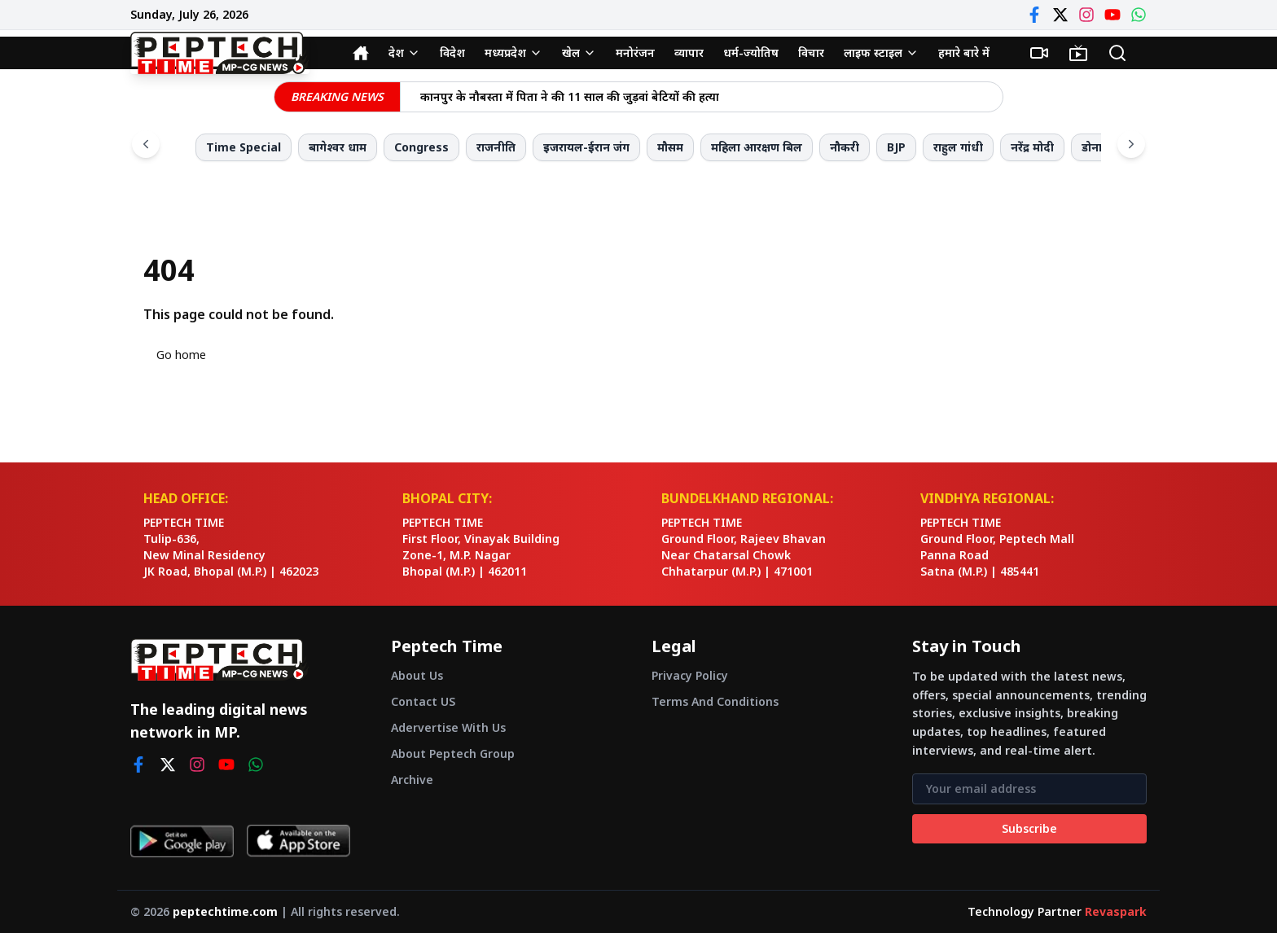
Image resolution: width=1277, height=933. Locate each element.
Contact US (423, 701)
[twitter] (168, 764)
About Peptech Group (453, 753)
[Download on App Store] (298, 841)
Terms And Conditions (715, 701)
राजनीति (496, 147)
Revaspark (1116, 911)
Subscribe (1029, 828)
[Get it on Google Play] (182, 841)
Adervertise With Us (448, 727)
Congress (421, 147)
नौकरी (844, 147)
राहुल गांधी (958, 147)
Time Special (243, 147)
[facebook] (138, 764)
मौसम (670, 147)
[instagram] (197, 764)
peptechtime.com (225, 911)
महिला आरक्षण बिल (756, 147)
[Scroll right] (1131, 144)
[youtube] (226, 764)
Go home (181, 354)
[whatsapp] (256, 764)
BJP (896, 147)
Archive (412, 779)
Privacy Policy (690, 675)
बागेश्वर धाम (337, 147)
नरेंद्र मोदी (1032, 147)
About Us (417, 675)
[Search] (1117, 53)
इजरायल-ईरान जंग (586, 147)
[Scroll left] (146, 144)
